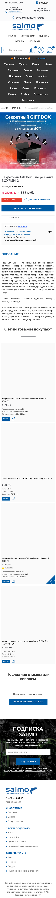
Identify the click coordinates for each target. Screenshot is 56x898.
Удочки (23, 64)
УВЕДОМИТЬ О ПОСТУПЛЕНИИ (28, 208)
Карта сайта (13, 837)
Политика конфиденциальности (23, 871)
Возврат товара (15, 822)
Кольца (12, 94)
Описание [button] (15, 218)
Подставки (40, 88)
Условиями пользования (35, 771)
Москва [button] (22, 227)
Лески (48, 64)
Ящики (13, 88)
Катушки (41, 58)
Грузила (28, 70)
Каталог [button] (11, 36)
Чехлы (27, 82)
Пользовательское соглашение (23, 846)
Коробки (42, 76)
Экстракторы (41, 94)
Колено (36, 64)
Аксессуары (28, 100)
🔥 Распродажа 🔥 (21, 58)
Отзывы (19, 41)
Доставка (12, 813)
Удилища (9, 64)
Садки (29, 76)
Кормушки (42, 82)
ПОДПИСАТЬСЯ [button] (28, 762)
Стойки (25, 94)
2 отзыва (9, 568)
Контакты (35, 41)
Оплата (11, 817)
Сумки (25, 88)
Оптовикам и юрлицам (35, 36)
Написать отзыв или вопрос (28, 702)
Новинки (12, 862)
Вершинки (42, 70)
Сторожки (13, 82)
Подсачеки (15, 76)
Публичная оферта (17, 842)
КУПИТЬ (6, 419)
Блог (10, 857)
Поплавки (13, 70)
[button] (14, 12)
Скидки (11, 866)
